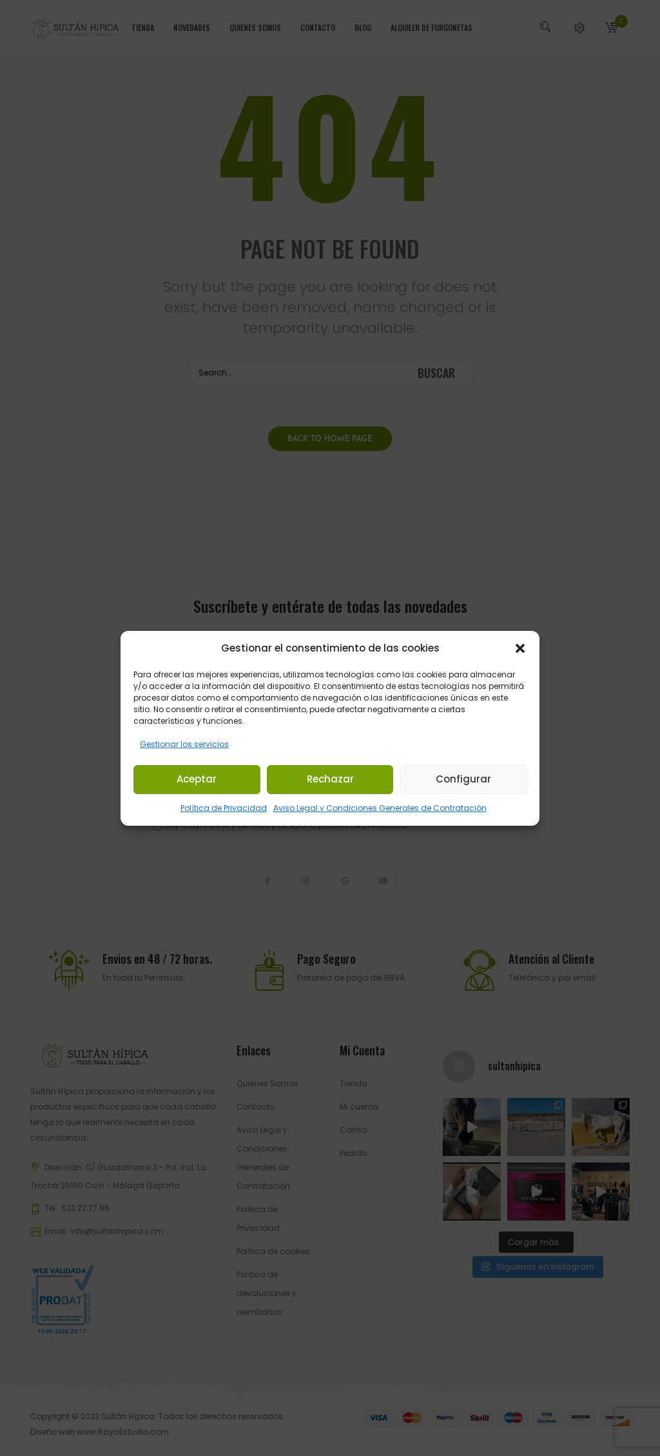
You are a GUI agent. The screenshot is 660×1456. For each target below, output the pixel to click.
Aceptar (197, 779)
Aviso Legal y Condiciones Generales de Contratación (380, 808)
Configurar (463, 779)
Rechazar (330, 779)
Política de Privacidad (223, 808)
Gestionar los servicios (184, 744)
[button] (520, 648)
